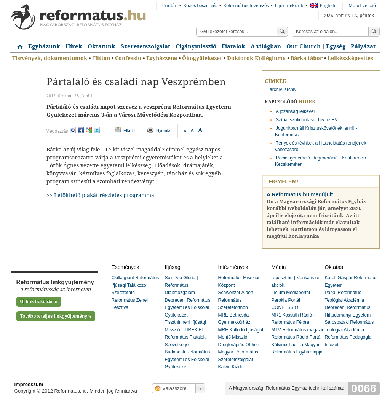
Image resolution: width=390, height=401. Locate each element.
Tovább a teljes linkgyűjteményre (56, 316)
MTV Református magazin (298, 330)
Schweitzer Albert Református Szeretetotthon (236, 300)
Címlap (18, 44)
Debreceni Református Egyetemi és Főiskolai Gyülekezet (188, 308)
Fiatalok (233, 46)
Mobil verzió (362, 5)
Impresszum (28, 384)
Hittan (101, 58)
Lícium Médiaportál (291, 292)
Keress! (374, 32)
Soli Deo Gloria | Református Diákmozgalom (181, 285)
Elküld (129, 130)
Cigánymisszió (196, 46)
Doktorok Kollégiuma (256, 58)
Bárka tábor (307, 58)
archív (276, 89)
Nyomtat (164, 130)
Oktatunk (101, 46)
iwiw (73, 130)
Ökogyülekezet (202, 58)
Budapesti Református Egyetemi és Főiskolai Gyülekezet (187, 359)
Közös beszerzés (200, 5)
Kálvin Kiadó (231, 366)
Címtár (169, 5)
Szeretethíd (123, 292)
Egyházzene (161, 58)
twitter (97, 130)
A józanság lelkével (295, 111)
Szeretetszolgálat (145, 46)
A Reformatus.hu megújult (300, 194)
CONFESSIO (285, 307)
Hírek (74, 46)
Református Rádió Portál (296, 337)
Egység (335, 46)
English (323, 5)
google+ (89, 130)
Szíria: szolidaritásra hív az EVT (308, 120)
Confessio (128, 58)
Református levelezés (246, 5)
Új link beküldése (39, 301)
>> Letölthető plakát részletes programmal (101, 195)
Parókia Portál (286, 300)
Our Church (303, 46)
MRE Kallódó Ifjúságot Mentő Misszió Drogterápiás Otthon (241, 337)
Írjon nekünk (289, 5)
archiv (290, 89)
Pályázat (363, 46)
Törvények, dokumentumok (49, 58)
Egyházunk (44, 46)
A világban (266, 46)
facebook (81, 130)
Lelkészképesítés (350, 58)
